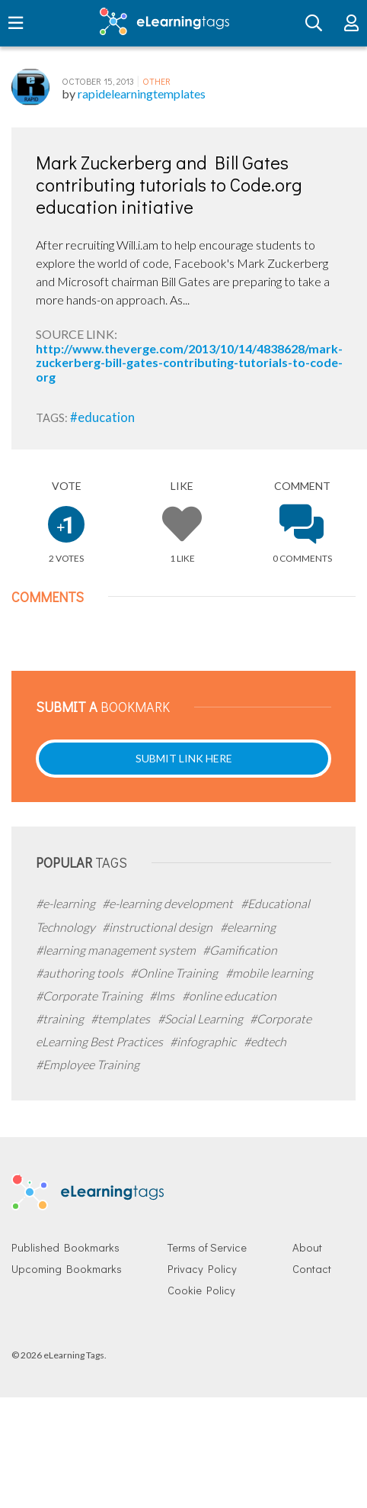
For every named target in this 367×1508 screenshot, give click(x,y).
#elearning (248, 927)
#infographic (204, 1041)
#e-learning (66, 903)
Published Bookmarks (65, 1247)
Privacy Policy (202, 1269)
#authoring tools (81, 972)
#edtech (265, 1041)
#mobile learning (269, 972)
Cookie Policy (201, 1290)
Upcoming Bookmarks (66, 1269)
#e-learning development (168, 903)
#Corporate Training (90, 995)
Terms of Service (207, 1247)
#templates (121, 1018)
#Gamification (240, 949)
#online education (229, 995)
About (307, 1247)
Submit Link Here (184, 758)
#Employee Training (87, 1064)
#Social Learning (201, 1018)
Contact (311, 1269)
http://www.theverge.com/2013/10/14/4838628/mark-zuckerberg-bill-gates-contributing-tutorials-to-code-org (189, 362)
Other (156, 81)
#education (102, 417)
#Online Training (175, 972)
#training (61, 1018)
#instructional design (158, 927)
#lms (163, 995)
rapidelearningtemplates (142, 93)
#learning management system (117, 949)
